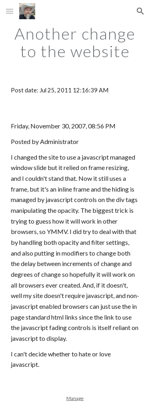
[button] (9, 11)
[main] (75, 42)
